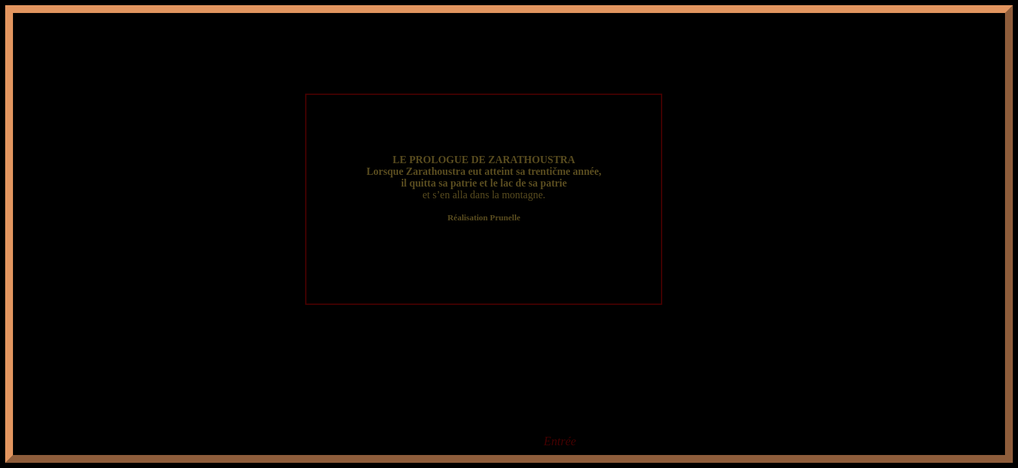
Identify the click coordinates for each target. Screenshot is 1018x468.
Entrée (560, 441)
